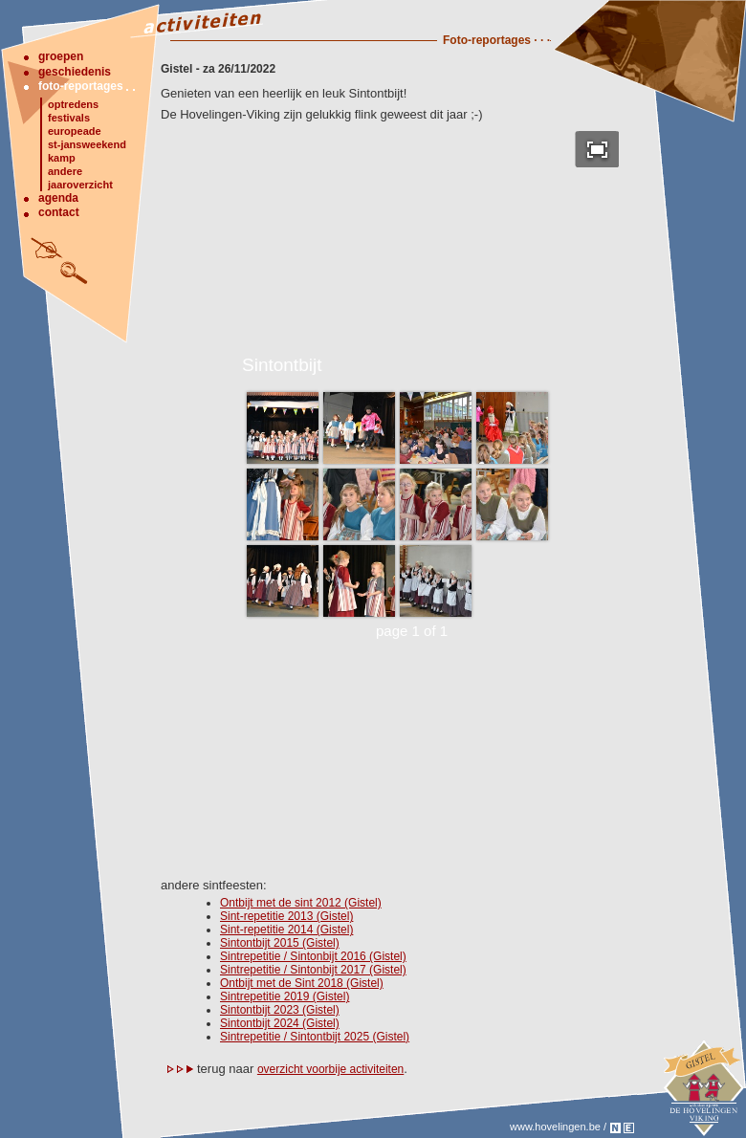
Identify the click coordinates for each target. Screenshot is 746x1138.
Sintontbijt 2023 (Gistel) (280, 1010)
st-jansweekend (87, 144)
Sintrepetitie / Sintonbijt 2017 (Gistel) (313, 969)
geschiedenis (74, 71)
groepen (60, 56)
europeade (74, 131)
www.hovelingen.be (555, 1126)
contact (58, 212)
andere (65, 171)
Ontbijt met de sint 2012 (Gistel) (301, 902)
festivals (69, 117)
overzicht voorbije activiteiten (330, 1069)
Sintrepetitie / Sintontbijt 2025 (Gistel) (314, 1036)
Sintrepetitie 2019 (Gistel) (284, 996)
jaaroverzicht (80, 184)
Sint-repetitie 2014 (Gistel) (286, 929)
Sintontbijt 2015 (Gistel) (280, 943)
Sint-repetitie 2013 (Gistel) (286, 916)
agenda (58, 198)
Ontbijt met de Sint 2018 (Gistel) (302, 983)
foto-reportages (80, 86)
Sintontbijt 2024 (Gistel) (280, 1023)
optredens (73, 104)
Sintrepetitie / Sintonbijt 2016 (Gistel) (313, 956)
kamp (62, 158)
